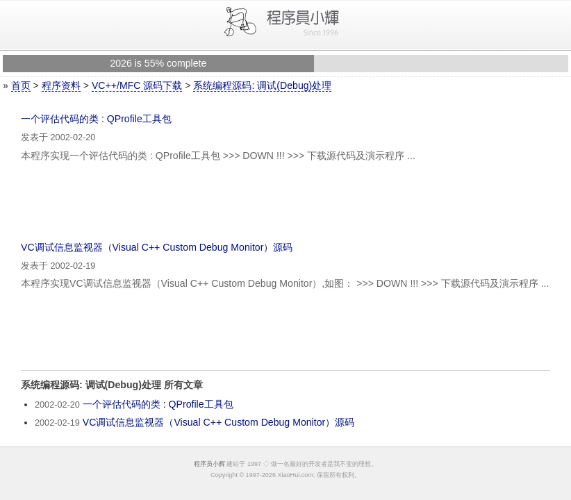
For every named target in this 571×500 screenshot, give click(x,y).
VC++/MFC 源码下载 (137, 85)
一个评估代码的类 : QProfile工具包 (96, 118)
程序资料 (61, 85)
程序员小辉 (209, 463)
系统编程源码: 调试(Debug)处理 (262, 85)
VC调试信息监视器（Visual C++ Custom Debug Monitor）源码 (156, 247)
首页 (21, 85)
